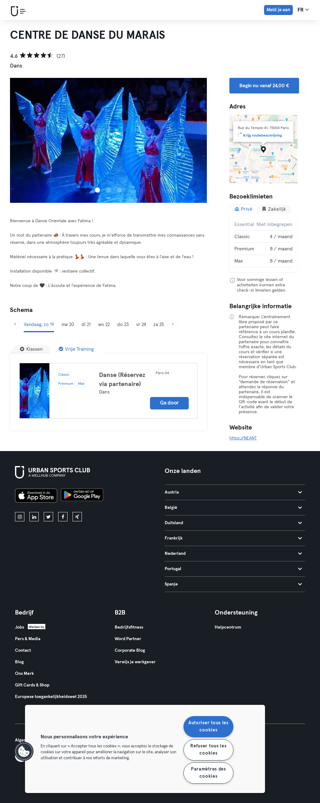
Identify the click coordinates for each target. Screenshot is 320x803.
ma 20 (68, 324)
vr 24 (141, 324)
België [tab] (233, 507)
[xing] (77, 516)
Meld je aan (278, 10)
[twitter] (48, 516)
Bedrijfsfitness (129, 627)
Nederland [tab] (233, 553)
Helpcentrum (228, 627)
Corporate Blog (130, 650)
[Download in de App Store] (36, 496)
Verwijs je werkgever (135, 662)
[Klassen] (31, 349)
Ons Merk (24, 673)
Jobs (19, 627)
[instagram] (19, 516)
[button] (24, 751)
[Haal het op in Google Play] (82, 496)
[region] (145, 749)
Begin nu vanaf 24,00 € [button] (264, 85)
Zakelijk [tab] (274, 209)
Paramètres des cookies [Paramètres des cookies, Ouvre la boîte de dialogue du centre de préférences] (208, 773)
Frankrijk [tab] (233, 538)
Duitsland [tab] (233, 523)
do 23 (123, 324)
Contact (23, 650)
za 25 (158, 324)
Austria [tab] (233, 492)
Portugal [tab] (233, 569)
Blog (19, 662)
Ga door (169, 403)
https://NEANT (243, 438)
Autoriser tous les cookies (208, 726)
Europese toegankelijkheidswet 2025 (51, 697)
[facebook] (63, 516)
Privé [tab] (243, 209)
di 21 (86, 324)
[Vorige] (15, 324)
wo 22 (104, 324)
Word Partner (128, 639)
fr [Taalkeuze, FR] (303, 10)
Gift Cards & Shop (32, 685)
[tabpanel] (263, 242)
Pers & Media (27, 639)
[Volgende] (173, 324)
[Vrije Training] (76, 349)
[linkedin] (34, 516)
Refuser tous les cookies (208, 749)
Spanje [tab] (233, 584)
